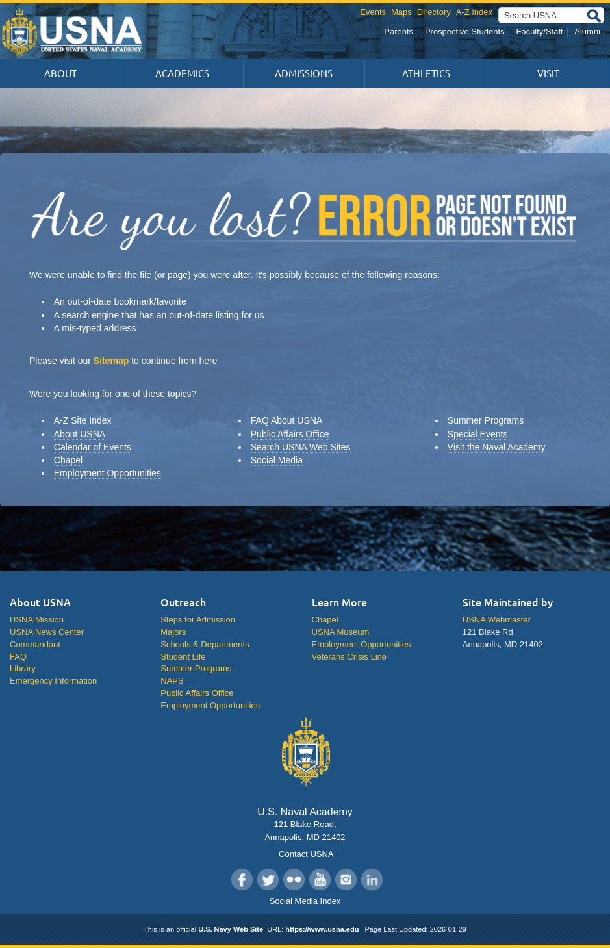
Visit (548, 73)
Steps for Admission (197, 619)
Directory (434, 12)
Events (373, 12)
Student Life (182, 656)
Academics (182, 73)
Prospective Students (465, 31)
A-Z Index (474, 12)
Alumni (587, 31)
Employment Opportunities (107, 473)
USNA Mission (37, 619)
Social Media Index (305, 901)
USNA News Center (47, 632)
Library (23, 668)
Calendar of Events (92, 447)
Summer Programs (486, 420)
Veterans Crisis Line (349, 656)
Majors (173, 632)
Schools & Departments (204, 644)
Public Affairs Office (290, 434)
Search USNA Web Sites (301, 447)
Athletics (426, 73)
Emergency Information (53, 680)
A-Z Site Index (83, 420)
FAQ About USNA (287, 420)
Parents (398, 31)
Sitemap (111, 360)
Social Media (277, 460)
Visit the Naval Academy (497, 447)
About (60, 73)
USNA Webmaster (497, 619)
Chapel (68, 460)
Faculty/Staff (539, 31)
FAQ (18, 656)
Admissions (304, 73)
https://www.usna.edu (322, 929)
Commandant (35, 644)
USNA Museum (341, 632)
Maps (401, 12)
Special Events (478, 434)
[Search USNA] (551, 15)
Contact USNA (304, 854)
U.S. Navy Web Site (230, 929)
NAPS (171, 680)
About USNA (79, 434)
